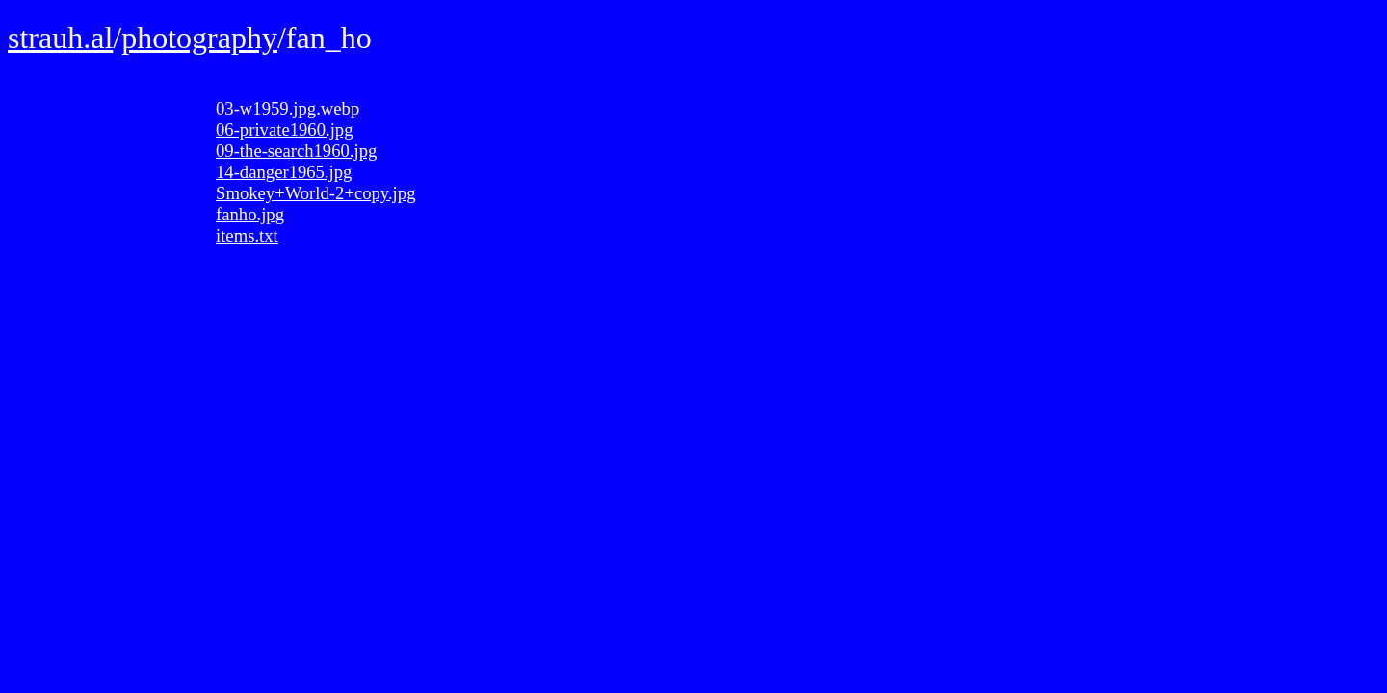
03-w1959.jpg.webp (287, 108)
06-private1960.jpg (284, 129)
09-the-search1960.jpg (296, 151)
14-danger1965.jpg (284, 172)
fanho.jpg (250, 214)
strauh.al (60, 37)
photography (199, 37)
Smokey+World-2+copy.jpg (315, 193)
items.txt (247, 235)
